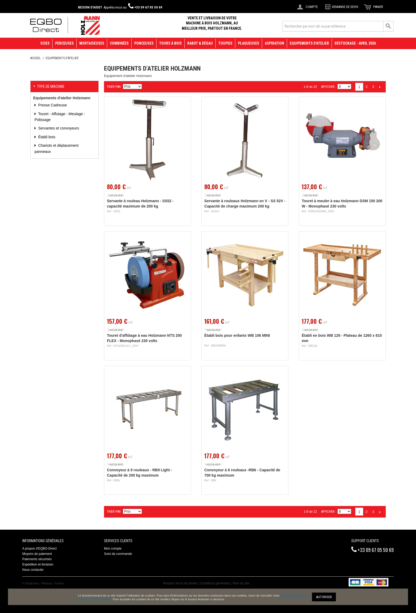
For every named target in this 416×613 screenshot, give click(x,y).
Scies (45, 43)
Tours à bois (170, 43)
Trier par (114, 87)
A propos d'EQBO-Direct (39, 548)
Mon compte (113, 548)
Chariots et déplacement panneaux (56, 148)
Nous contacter (33, 570)
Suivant (379, 87)
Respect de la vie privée (180, 583)
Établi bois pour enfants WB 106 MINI (237, 335)
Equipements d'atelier (309, 43)
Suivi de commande (118, 554)
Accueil (35, 58)
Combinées (119, 43)
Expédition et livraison (37, 564)
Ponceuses (144, 43)
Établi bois (46, 137)
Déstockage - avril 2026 (355, 43)
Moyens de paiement (37, 554)
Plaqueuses (248, 43)
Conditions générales (215, 583)
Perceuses (64, 43)
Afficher (328, 87)
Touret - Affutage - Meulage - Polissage (59, 117)
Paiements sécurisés (37, 559)
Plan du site (241, 583)
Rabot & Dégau (200, 43)
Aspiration (274, 43)
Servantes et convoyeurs (58, 128)
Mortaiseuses (91, 43)
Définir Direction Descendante (147, 87)
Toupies (225, 43)
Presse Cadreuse (52, 105)
